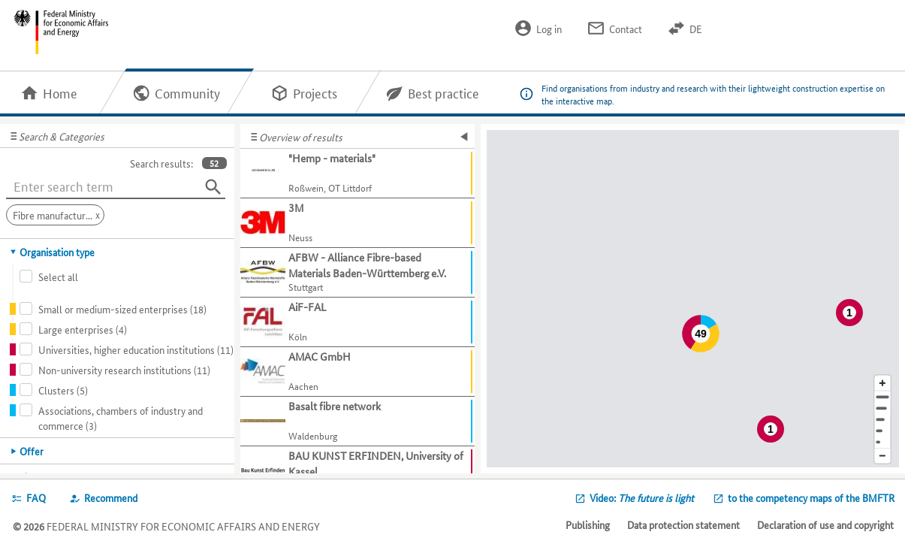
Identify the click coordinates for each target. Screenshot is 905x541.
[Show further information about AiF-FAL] (357, 322)
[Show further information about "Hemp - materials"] (357, 173)
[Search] (213, 187)
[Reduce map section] (882, 456)
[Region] (882, 419)
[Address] (882, 397)
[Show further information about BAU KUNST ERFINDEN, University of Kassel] (357, 471)
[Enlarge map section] (882, 382)
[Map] (693, 298)
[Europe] (882, 442)
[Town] (882, 408)
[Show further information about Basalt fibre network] (357, 421)
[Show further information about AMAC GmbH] (357, 372)
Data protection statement (683, 524)
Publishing (588, 524)
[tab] (117, 251)
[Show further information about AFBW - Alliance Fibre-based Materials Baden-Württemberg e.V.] (357, 273)
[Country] (882, 431)
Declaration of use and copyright (825, 524)
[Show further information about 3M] (357, 223)
